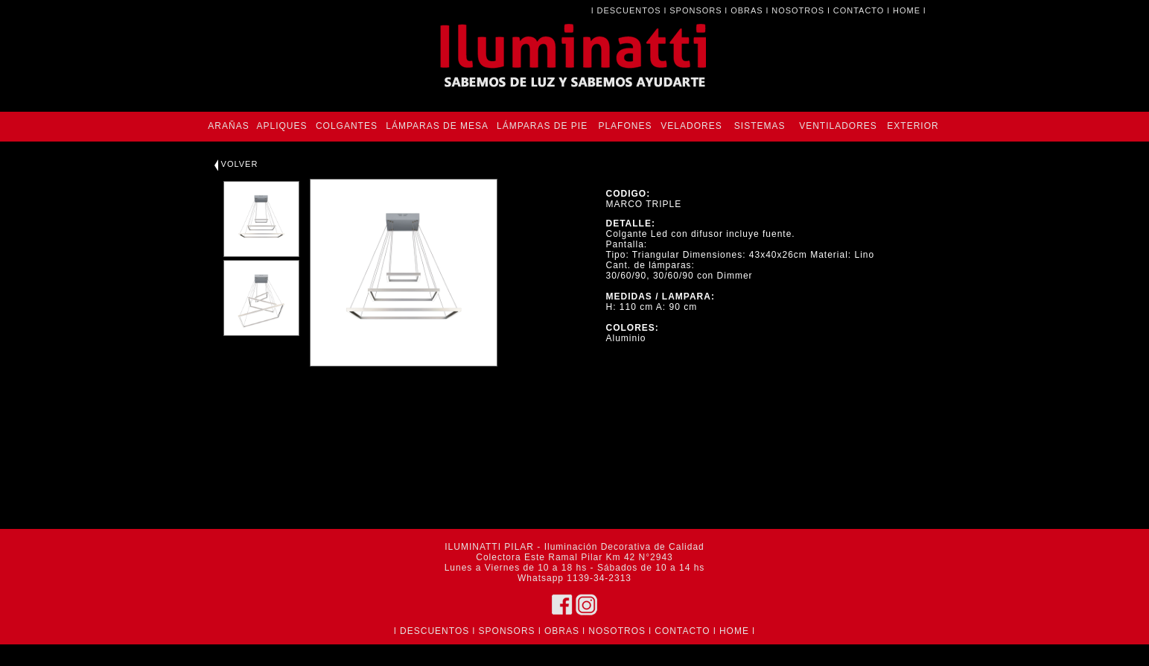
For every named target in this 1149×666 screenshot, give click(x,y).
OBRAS (747, 10)
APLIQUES (281, 126)
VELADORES (691, 126)
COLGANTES (347, 126)
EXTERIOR (912, 126)
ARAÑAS (228, 126)
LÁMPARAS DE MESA (437, 126)
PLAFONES (625, 126)
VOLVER (236, 163)
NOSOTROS (797, 10)
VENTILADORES (838, 126)
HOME (906, 10)
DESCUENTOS (628, 10)
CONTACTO (859, 10)
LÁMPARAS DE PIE (542, 126)
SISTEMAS (760, 126)
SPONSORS (695, 10)
